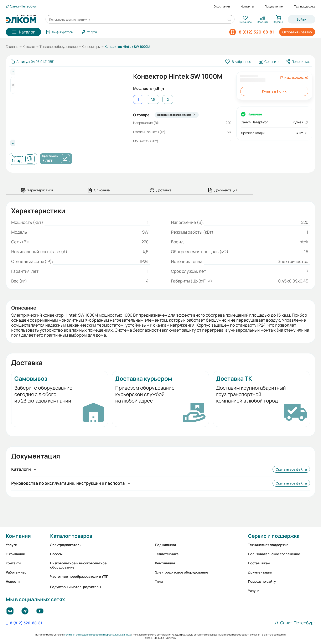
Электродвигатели (66, 545)
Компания (18, 535)
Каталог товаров (71, 535)
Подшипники (165, 545)
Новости (13, 581)
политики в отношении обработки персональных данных (97, 634)
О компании (222, 6)
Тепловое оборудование (59, 46)
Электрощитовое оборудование (181, 572)
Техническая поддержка (268, 545)
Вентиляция (165, 563)
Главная (12, 46)
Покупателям (274, 6)
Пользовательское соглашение (274, 554)
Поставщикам (259, 563)
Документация (260, 572)
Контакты (247, 6)
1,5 (153, 99)
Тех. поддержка (304, 6)
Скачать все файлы (291, 469)
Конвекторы (91, 46)
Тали (159, 582)
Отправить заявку (297, 32)
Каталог (29, 46)
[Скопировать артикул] (32, 61)
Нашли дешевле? (294, 77)
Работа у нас (16, 572)
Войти (301, 19)
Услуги (11, 545)
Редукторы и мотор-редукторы (75, 587)
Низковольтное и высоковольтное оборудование (78, 565)
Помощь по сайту (262, 581)
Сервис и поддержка (274, 535)
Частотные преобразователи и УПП (79, 576)
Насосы (56, 554)
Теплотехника (166, 554)
